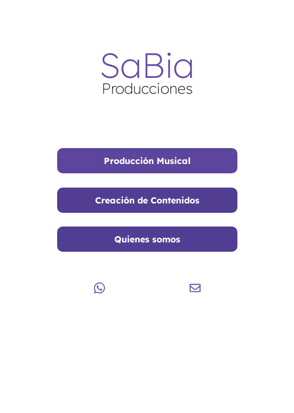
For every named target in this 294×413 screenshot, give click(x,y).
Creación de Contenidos (147, 200)
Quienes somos (147, 239)
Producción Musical (147, 160)
